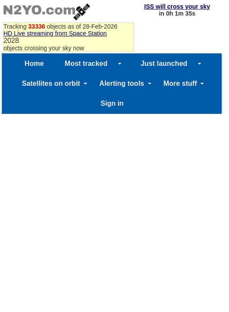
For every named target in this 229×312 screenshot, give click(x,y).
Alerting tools (121, 83)
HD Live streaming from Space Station (55, 33)
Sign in (112, 103)
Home (34, 63)
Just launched (164, 63)
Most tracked (86, 63)
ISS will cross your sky (177, 6)
